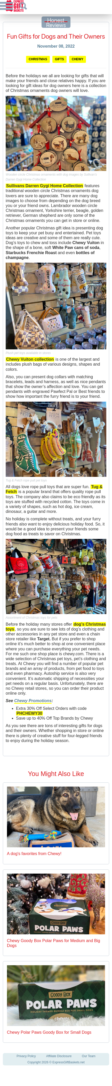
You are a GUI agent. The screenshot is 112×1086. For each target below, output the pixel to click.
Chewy (77, 59)
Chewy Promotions (33, 701)
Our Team (88, 1056)
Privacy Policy (26, 1056)
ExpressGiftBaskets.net (68, 1062)
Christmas (38, 59)
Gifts (59, 59)
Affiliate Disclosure (58, 1056)
